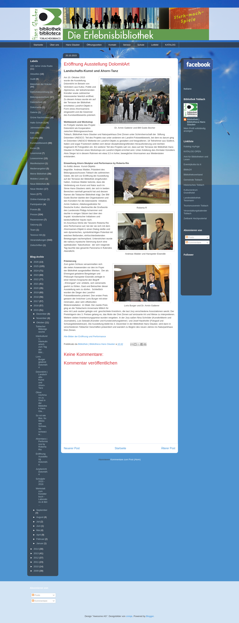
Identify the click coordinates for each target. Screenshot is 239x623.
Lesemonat (35, 153)
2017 (36, 301)
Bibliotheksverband (193, 174)
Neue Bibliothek (38, 184)
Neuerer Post (72, 448)
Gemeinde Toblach (193, 179)
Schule (140, 44)
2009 (36, 571)
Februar (40, 539)
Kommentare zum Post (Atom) (126, 459)
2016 (36, 305)
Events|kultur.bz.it (192, 164)
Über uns (54, 44)
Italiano (188, 88)
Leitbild (154, 44)
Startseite (38, 44)
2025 (36, 266)
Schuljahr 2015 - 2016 (40, 481)
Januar (40, 543)
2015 (36, 310)
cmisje (129, 616)
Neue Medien (36, 189)
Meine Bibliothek (38, 173)
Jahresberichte (37, 127)
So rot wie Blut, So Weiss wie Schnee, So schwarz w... (41, 425)
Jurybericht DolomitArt (41, 472)
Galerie (33, 112)
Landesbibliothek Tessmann (192, 199)
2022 (36, 279)
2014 (36, 549)
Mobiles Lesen (37, 178)
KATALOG (170, 44)
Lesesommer (36, 158)
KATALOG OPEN (192, 151)
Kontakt (112, 44)
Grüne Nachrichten (39, 117)
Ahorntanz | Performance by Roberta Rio (41, 444)
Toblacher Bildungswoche (41, 329)
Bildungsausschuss (39, 97)
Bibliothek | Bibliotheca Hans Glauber (196, 122)
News (33, 194)
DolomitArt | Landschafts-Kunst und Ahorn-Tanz (41, 380)
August (40, 517)
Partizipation (36, 204)
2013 (36, 553)
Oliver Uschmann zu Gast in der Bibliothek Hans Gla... (41, 401)
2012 (36, 557)
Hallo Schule (36, 122)
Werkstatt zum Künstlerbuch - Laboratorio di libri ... (41, 496)
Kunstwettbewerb (38, 143)
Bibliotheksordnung (39, 92)
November (41, 318)
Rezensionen (36, 219)
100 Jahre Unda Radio (41, 66)
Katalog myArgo (192, 146)
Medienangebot (38, 168)
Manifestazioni (37, 163)
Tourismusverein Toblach (196, 205)
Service (127, 44)
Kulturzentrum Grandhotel (191, 191)
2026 (36, 262)
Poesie (33, 209)
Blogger (150, 616)
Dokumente (36, 107)
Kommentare (193, 242)
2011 (36, 562)
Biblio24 (188, 169)
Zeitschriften (36, 245)
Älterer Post (168, 448)
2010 (36, 566)
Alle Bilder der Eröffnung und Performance (85, 336)
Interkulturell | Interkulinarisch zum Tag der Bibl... (41, 344)
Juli (38, 521)
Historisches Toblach (194, 185)
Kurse (33, 148)
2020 (36, 288)
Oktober (40, 322)
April (39, 534)
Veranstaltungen (38, 240)
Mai (38, 530)
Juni (38, 526)
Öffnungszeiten (94, 44)
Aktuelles (34, 74)
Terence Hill (36, 235)
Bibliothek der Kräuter (41, 84)
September (41, 510)
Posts (190, 237)
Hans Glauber (73, 44)
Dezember (41, 314)
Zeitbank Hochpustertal (195, 218)
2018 (36, 297)
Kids (32, 133)
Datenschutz (36, 102)
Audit (32, 79)
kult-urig (34, 138)
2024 (36, 270)
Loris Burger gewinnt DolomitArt (41, 362)
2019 (36, 292)
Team (33, 229)
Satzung (34, 224)
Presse (33, 214)
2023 (36, 275)
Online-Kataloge (38, 199)
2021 (36, 284)
